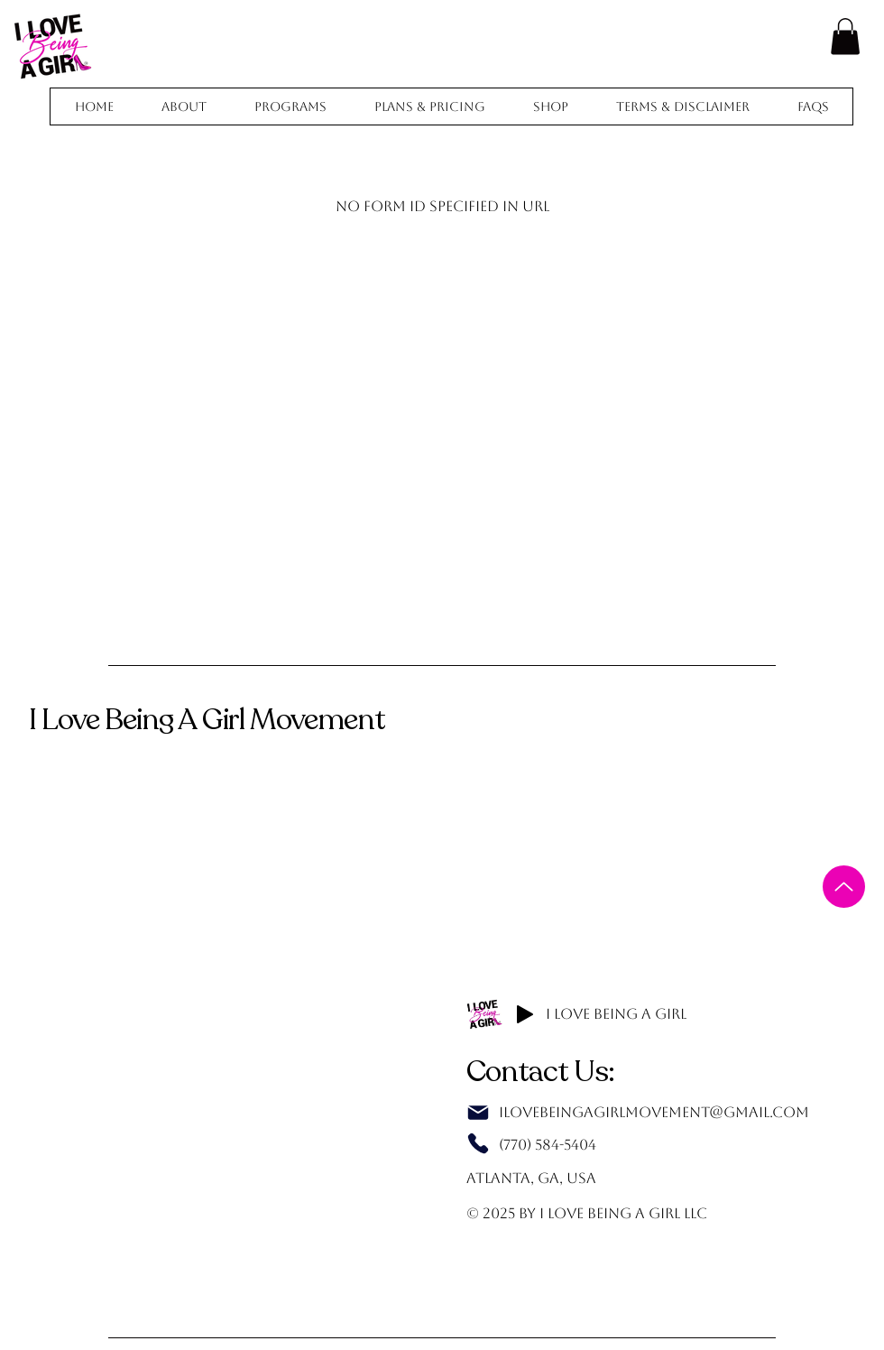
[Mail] (478, 1112)
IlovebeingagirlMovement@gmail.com (654, 1112)
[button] (845, 36)
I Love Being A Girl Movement (206, 719)
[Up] (844, 886)
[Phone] (478, 1143)
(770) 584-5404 (547, 1144)
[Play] (525, 1014)
